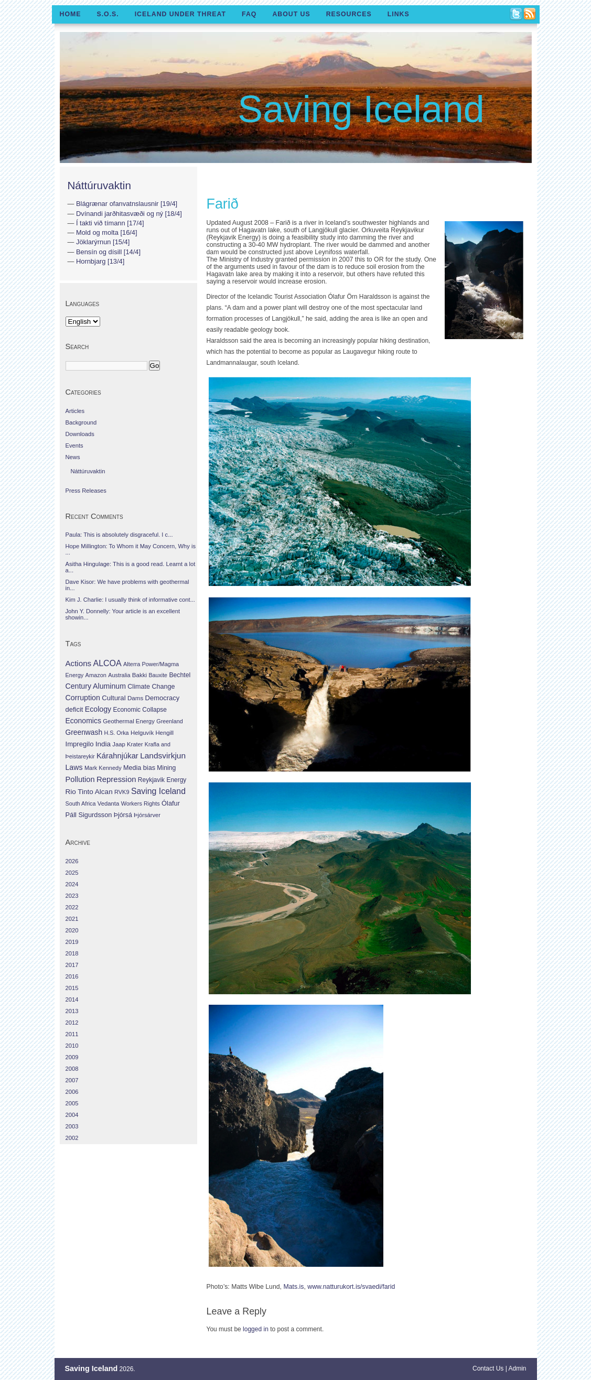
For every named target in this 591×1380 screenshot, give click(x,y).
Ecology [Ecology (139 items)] (98, 709)
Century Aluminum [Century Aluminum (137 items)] (96, 686)
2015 (72, 988)
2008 (72, 1069)
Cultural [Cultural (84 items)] (113, 698)
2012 (72, 1022)
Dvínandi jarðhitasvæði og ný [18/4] (129, 214)
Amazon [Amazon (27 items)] (95, 675)
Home (70, 14)
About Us (291, 14)
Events (74, 445)
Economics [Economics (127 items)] (83, 720)
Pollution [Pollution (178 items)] (80, 779)
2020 (72, 930)
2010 (72, 1045)
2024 (72, 884)
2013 (72, 1011)
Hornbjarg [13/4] (100, 261)
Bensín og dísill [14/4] (108, 252)
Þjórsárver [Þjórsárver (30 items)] (147, 815)
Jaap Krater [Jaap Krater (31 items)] (127, 744)
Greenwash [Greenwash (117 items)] (84, 732)
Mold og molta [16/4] (106, 232)
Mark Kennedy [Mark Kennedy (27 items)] (103, 768)
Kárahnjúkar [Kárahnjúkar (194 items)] (117, 756)
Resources (349, 14)
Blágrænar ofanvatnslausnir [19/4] (126, 204)
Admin (517, 1368)
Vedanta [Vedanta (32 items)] (108, 803)
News (73, 457)
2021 (72, 919)
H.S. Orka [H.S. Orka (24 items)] (116, 733)
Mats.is (293, 1286)
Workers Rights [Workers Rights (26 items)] (140, 803)
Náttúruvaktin (99, 185)
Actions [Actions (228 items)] (79, 663)
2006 (72, 1092)
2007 (72, 1080)
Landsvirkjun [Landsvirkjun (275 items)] (163, 755)
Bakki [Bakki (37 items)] (139, 675)
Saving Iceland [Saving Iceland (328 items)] (158, 791)
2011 (72, 1034)
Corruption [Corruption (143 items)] (83, 697)
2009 (72, 1057)
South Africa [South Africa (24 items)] (81, 803)
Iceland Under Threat (180, 14)
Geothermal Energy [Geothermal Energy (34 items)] (129, 721)
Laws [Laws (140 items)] (74, 767)
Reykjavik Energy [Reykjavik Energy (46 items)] (162, 780)
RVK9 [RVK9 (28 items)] (122, 792)
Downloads (80, 434)
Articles (75, 411)
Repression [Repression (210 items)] (116, 779)
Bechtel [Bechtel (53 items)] (179, 675)
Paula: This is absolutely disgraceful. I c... (119, 534)
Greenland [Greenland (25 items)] (169, 721)
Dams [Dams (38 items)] (135, 697)
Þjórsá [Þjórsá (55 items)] (123, 815)
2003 (72, 1126)
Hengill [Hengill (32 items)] (164, 733)
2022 (72, 907)
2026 (72, 861)
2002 (72, 1138)
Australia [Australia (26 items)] (119, 675)
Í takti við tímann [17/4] (110, 223)
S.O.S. (107, 14)
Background (81, 422)
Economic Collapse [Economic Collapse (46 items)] (139, 709)
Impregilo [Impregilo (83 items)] (80, 744)
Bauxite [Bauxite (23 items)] (157, 675)
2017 (72, 965)
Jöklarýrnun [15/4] (103, 242)
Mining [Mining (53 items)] (166, 768)
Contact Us (487, 1368)
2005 (72, 1103)
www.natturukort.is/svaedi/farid (351, 1286)
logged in (255, 1329)
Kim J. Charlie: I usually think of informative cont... (130, 599)
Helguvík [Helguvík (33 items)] (142, 733)
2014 (72, 999)
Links (399, 14)
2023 (72, 896)
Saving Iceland (361, 109)
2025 (72, 873)
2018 (72, 953)
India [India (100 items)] (103, 744)
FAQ (249, 14)
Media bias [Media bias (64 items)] (139, 768)
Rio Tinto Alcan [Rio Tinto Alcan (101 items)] (89, 792)
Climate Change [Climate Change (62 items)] (151, 686)
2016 (72, 976)
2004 (72, 1115)
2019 (72, 942)
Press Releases (86, 490)
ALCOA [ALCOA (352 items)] (107, 663)
